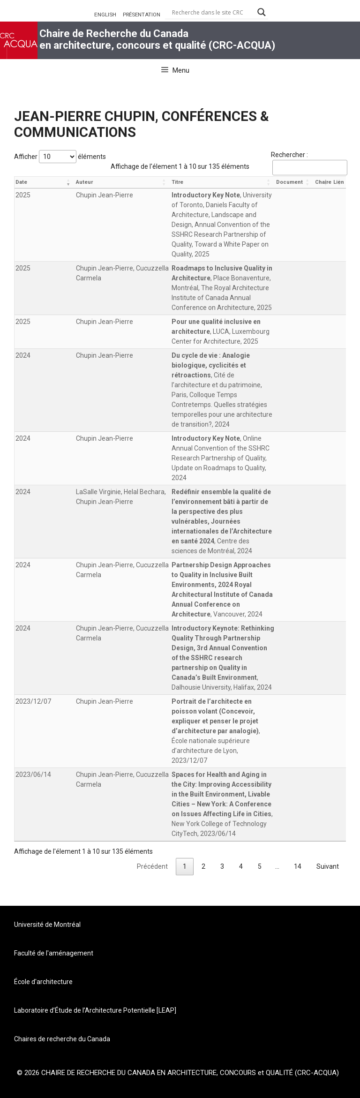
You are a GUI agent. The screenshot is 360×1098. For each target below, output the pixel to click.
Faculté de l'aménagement (53, 953)
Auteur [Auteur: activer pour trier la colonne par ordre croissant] (84, 182)
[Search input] (212, 12)
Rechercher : (308, 163)
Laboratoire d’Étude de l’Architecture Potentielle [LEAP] (95, 1010)
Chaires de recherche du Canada (62, 1039)
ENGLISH (105, 14)
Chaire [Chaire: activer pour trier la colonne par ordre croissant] (323, 182)
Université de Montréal (47, 924)
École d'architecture (43, 981)
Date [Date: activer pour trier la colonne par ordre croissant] (21, 182)
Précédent (152, 866)
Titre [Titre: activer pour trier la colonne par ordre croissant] (177, 182)
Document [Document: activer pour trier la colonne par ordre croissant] (289, 182)
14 (297, 866)
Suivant (327, 866)
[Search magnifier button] (261, 12)
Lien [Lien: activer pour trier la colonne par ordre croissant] (338, 182)
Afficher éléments (60, 156)
